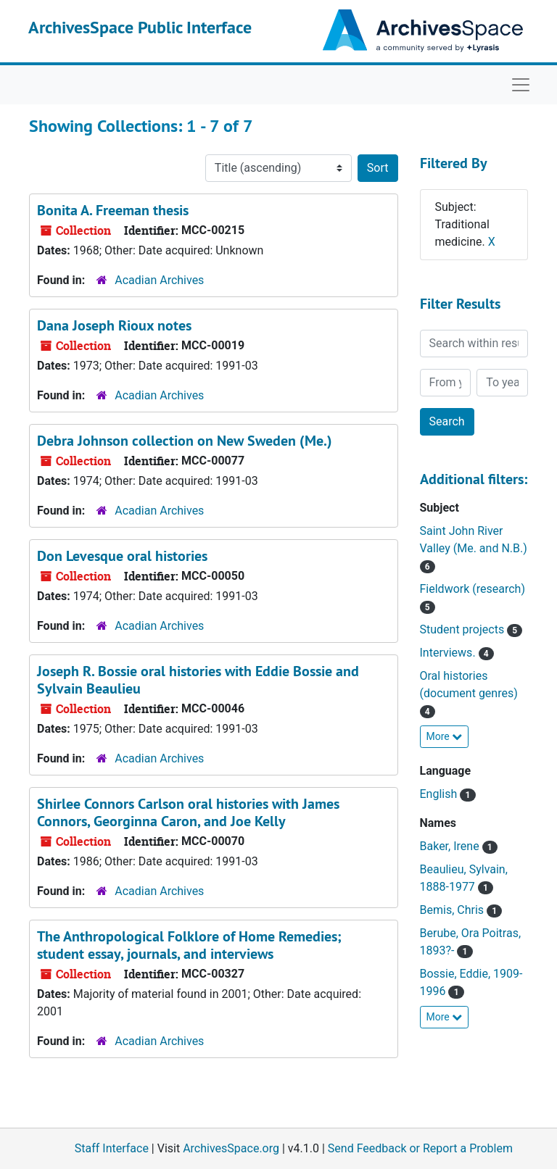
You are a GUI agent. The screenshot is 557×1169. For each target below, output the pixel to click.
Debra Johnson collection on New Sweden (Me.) (184, 440)
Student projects (464, 629)
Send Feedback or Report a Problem (420, 1148)
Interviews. (449, 653)
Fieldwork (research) (473, 589)
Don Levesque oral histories (122, 555)
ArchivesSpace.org (231, 1148)
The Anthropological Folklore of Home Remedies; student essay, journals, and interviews (189, 945)
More (444, 736)
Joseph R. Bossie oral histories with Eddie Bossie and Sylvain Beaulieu (198, 680)
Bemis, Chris (453, 910)
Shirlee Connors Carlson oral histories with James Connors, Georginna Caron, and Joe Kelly (188, 812)
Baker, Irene (451, 846)
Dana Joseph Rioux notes (114, 325)
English (440, 794)
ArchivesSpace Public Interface (140, 27)
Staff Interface (112, 1148)
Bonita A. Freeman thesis (113, 210)
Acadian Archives (159, 280)
